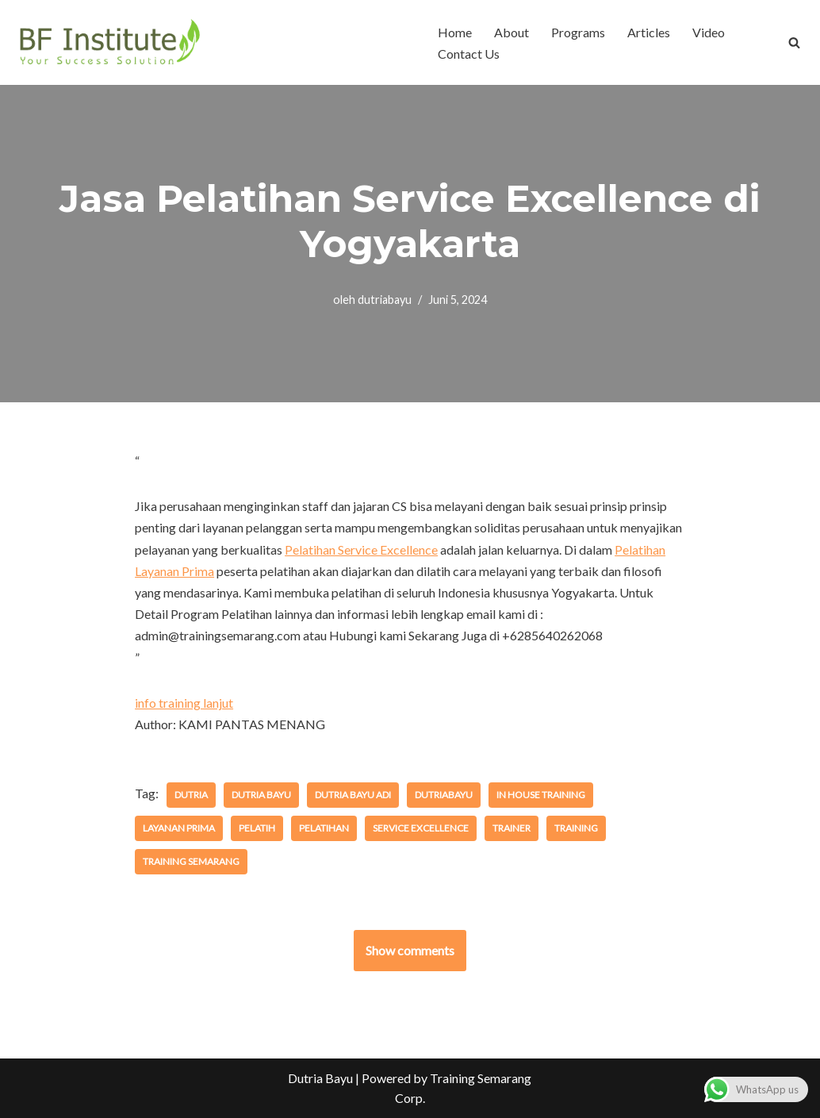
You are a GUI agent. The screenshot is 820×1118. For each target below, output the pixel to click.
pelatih (257, 828)
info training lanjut (184, 702)
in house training (540, 795)
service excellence (421, 828)
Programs (578, 32)
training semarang (191, 861)
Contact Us (469, 53)
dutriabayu (385, 299)
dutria (191, 795)
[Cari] (794, 42)
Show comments (410, 950)
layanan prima (179, 828)
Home (455, 32)
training (576, 828)
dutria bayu (261, 795)
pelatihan (324, 828)
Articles (648, 32)
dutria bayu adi (353, 795)
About (511, 32)
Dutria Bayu (320, 1077)
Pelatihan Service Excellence (361, 549)
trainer (511, 828)
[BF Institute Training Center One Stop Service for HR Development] (109, 42)
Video (708, 32)
